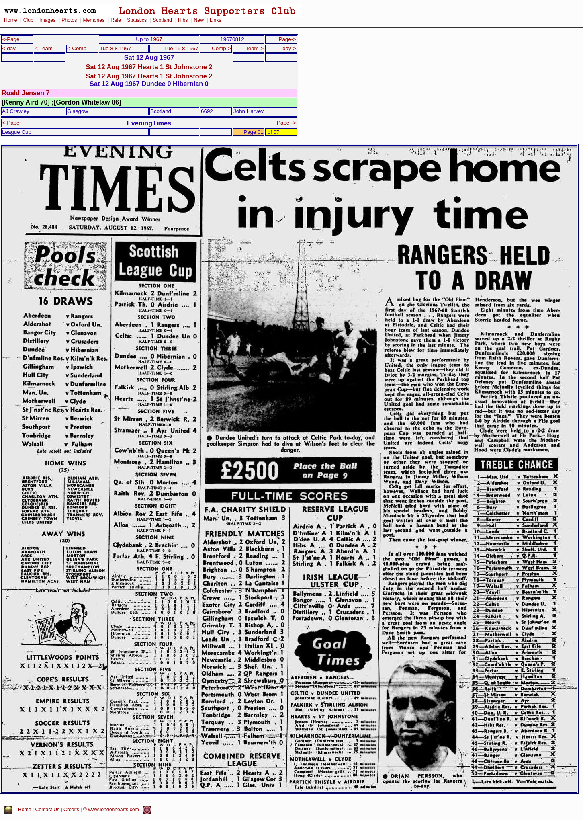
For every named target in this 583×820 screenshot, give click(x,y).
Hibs (183, 20)
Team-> (254, 48)
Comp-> (221, 48)
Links (215, 20)
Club (28, 20)
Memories (93, 20)
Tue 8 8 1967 (115, 48)
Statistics (137, 20)
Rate (115, 20)
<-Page (11, 39)
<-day (9, 48)
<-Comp (76, 48)
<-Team (44, 48)
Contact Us (47, 810)
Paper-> (286, 123)
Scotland (162, 20)
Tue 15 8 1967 (181, 48)
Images (47, 20)
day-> (289, 48)
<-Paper (11, 123)
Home (10, 20)
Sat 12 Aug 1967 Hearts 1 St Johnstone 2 (149, 66)
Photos (69, 20)
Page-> (287, 39)
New (199, 20)
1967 (156, 39)
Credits (71, 810)
